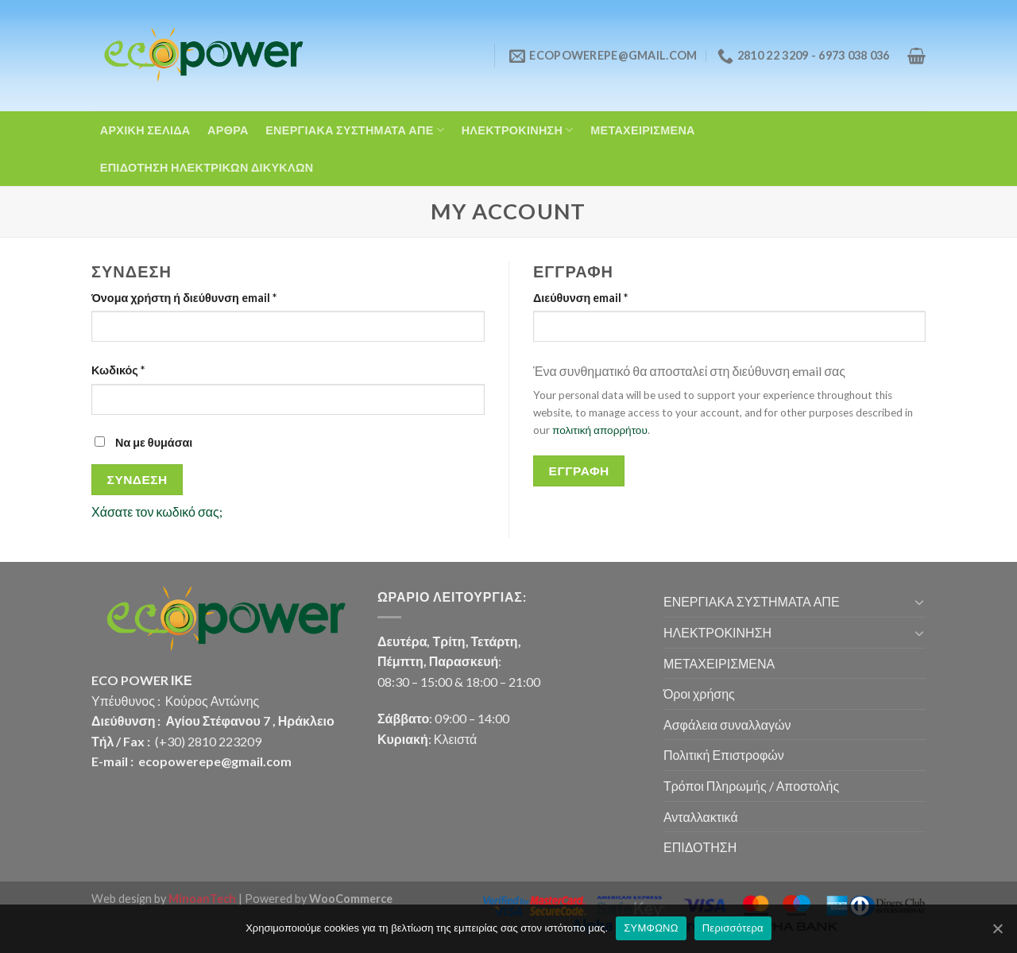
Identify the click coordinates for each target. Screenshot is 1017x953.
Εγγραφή (579, 470)
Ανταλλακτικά (700, 816)
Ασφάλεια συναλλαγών (727, 724)
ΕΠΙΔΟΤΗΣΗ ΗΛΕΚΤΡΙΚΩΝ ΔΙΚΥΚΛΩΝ (207, 167)
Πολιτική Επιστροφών (723, 754)
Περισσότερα (733, 928)
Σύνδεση (137, 479)
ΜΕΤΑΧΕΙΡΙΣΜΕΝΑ (642, 130)
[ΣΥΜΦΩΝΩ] (997, 928)
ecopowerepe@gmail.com (215, 761)
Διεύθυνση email (580, 297)
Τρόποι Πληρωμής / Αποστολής (751, 785)
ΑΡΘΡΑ (228, 130)
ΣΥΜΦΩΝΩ (651, 928)
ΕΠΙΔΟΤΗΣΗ (700, 846)
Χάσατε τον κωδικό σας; (156, 511)
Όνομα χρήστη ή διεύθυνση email (183, 297)
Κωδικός (118, 370)
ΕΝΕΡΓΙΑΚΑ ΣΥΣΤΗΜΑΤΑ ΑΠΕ (354, 130)
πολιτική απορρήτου (600, 430)
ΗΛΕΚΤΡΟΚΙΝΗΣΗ (518, 130)
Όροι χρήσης (699, 693)
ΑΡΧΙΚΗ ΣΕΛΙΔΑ (145, 130)
